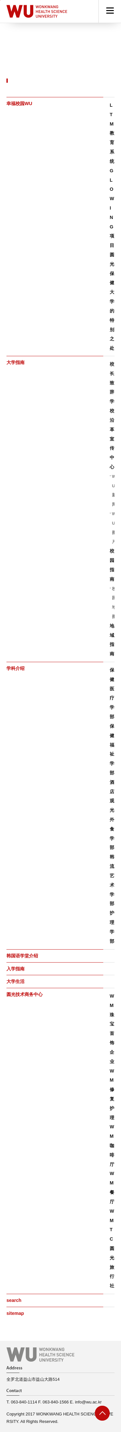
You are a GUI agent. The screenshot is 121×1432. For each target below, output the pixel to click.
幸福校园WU (19, 103)
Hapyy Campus (36, 11)
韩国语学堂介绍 (22, 955)
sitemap (15, 1313)
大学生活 (15, 981)
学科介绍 (15, 668)
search (13, 1300)
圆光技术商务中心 (24, 994)
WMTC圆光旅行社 (112, 1248)
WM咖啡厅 (112, 1145)
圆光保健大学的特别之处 (112, 301)
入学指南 (15, 968)
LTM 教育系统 (112, 133)
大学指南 (15, 362)
